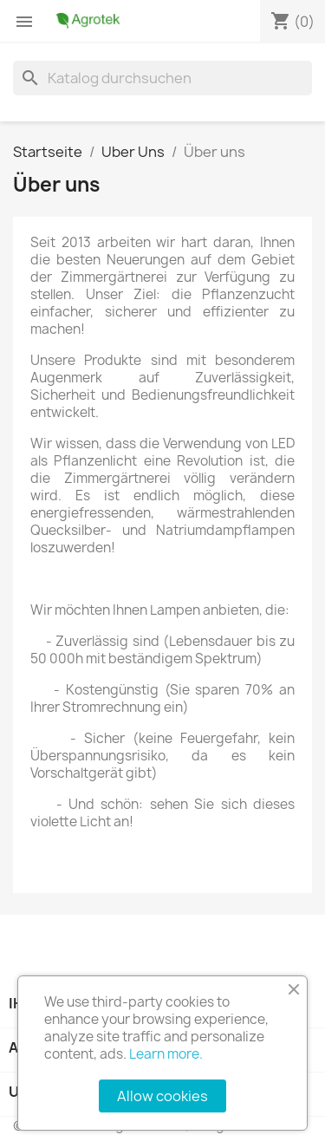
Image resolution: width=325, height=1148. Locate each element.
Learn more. (166, 1054)
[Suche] (162, 78)
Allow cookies (162, 1096)
